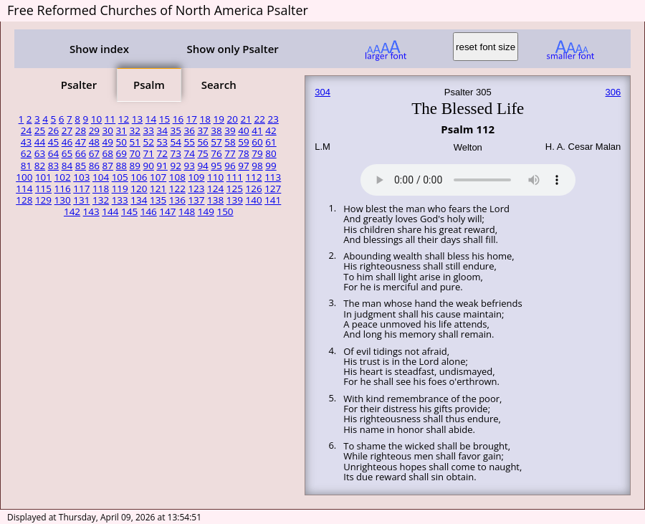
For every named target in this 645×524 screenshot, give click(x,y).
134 (138, 200)
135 (158, 200)
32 (135, 130)
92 (175, 165)
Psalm (149, 84)
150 (224, 211)
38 (216, 130)
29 (94, 130)
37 (202, 130)
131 (81, 200)
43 (26, 141)
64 (53, 153)
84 (67, 165)
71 (148, 153)
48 (94, 141)
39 (229, 130)
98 (257, 165)
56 (202, 141)
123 (196, 188)
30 (107, 130)
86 (94, 165)
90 (148, 165)
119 (120, 188)
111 (234, 177)
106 (138, 177)
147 (167, 211)
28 (80, 130)
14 (150, 119)
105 (120, 177)
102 (62, 177)
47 (80, 141)
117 (81, 188)
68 (107, 153)
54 (175, 141)
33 (148, 130)
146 (148, 211)
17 (191, 119)
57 (216, 141)
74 (188, 153)
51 (135, 141)
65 (67, 153)
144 (110, 211)
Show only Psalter (232, 49)
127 (272, 188)
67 (94, 153)
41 (257, 130)
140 (253, 200)
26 (53, 130)
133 (120, 200)
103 (81, 177)
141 (272, 200)
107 (158, 177)
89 (135, 165)
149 (206, 211)
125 (234, 188)
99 (270, 165)
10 (96, 119)
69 (121, 153)
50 (121, 141)
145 (129, 211)
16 (178, 119)
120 (138, 188)
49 (107, 141)
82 (39, 165)
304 (322, 92)
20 (232, 119)
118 (100, 188)
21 (246, 119)
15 (164, 119)
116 (62, 188)
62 (26, 153)
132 (100, 200)
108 (177, 177)
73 (175, 153)
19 (219, 119)
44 (39, 141)
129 (43, 200)
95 (216, 165)
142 (72, 211)
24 (26, 130)
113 (272, 177)
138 (215, 200)
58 (229, 141)
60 (257, 141)
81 (26, 165)
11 (110, 119)
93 (188, 165)
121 (158, 188)
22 (259, 119)
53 (161, 141)
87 (107, 165)
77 (229, 153)
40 (243, 130)
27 (67, 130)
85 (80, 165)
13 (137, 119)
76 (216, 153)
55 (188, 141)
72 (161, 153)
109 (196, 177)
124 (215, 188)
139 (234, 200)
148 (186, 211)
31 (121, 130)
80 (270, 153)
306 (613, 92)
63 (39, 153)
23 (272, 119)
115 (43, 188)
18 (205, 119)
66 (80, 153)
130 (62, 200)
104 (100, 177)
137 (196, 200)
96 (229, 165)
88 (121, 165)
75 (202, 153)
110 (215, 177)
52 (148, 141)
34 (161, 130)
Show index (99, 49)
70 (135, 153)
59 (243, 141)
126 (253, 188)
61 (270, 141)
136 (177, 200)
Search (218, 84)
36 (188, 130)
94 (202, 165)
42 (270, 130)
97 (243, 165)
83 (53, 165)
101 (43, 177)
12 (123, 119)
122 (177, 188)
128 (24, 200)
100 (24, 177)
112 (253, 177)
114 (24, 188)
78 (243, 153)
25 (39, 130)
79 (257, 153)
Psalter (79, 84)
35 (175, 130)
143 (91, 211)
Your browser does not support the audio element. (467, 177)
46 (67, 141)
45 (53, 141)
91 (161, 165)
